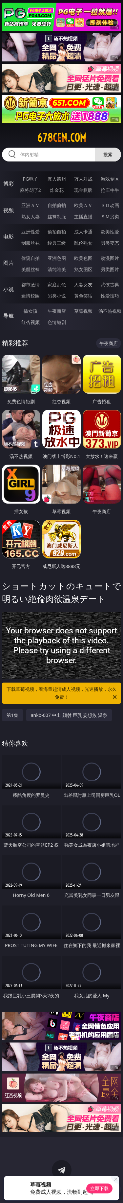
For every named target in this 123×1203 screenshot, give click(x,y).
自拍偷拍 (57, 205)
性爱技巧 (110, 296)
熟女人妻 (30, 216)
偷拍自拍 (57, 232)
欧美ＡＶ (83, 205)
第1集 (12, 715)
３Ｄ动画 (110, 205)
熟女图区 (83, 269)
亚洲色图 (57, 258)
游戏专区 (110, 179)
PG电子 (30, 179)
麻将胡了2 (30, 190)
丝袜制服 (57, 216)
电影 (8, 236)
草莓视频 (83, 311)
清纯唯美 (57, 269)
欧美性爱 (110, 232)
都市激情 (30, 284)
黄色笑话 (83, 296)
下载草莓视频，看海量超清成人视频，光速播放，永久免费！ (62, 693)
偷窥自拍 (30, 258)
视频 (8, 210)
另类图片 (110, 269)
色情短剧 (57, 322)
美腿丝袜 (30, 269)
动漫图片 (110, 258)
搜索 (108, 154)
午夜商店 (57, 311)
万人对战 (83, 179)
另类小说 (57, 296)
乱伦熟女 (83, 243)
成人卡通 (83, 232)
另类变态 (110, 243)
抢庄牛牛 (110, 190)
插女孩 (30, 311)
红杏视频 (30, 322)
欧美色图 (83, 258)
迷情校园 (30, 296)
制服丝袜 (30, 243)
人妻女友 (83, 284)
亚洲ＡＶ (30, 205)
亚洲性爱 (30, 232)
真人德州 (57, 179)
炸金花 (57, 190)
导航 (8, 315)
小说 (8, 289)
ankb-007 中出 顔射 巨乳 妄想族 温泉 (69, 715)
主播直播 (83, 216)
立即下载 (99, 1188)
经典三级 (57, 243)
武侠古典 (110, 284)
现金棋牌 (83, 190)
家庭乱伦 (57, 284)
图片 (8, 262)
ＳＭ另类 (110, 216)
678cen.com (61, 137)
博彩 (8, 183)
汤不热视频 (109, 311)
